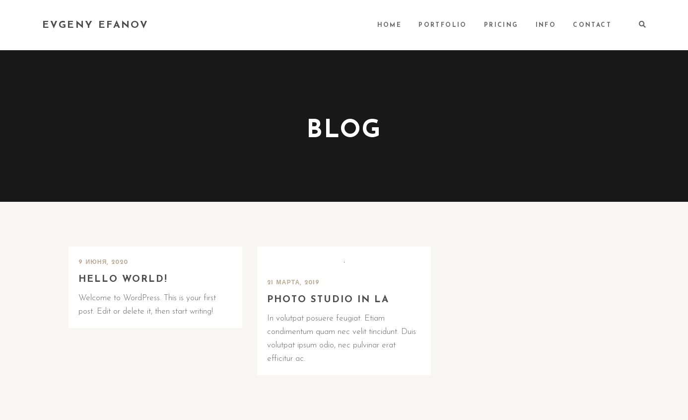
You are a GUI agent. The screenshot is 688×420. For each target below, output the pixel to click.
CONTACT (592, 25)
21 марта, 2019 (293, 283)
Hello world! (123, 279)
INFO (546, 25)
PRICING (501, 25)
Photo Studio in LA (328, 300)
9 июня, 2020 (103, 262)
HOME (389, 25)
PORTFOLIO (442, 25)
